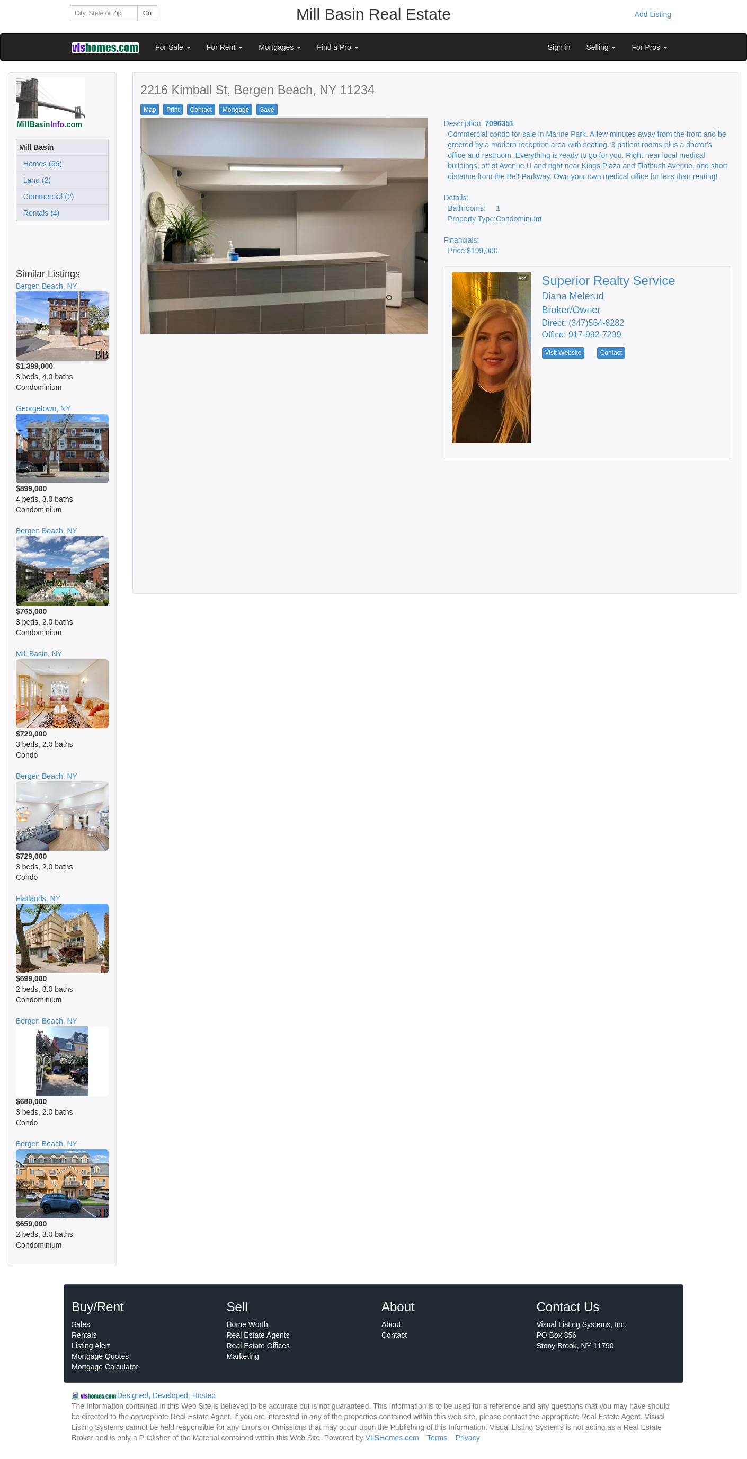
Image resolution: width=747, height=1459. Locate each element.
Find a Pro (337, 47)
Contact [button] (201, 109)
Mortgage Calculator (105, 1367)
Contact (394, 1335)
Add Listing (653, 14)
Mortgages (280, 47)
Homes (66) (40, 163)
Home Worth (247, 1324)
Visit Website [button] (563, 353)
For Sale (173, 47)
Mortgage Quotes (100, 1356)
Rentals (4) (39, 213)
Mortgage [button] (236, 109)
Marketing (243, 1356)
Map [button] (150, 109)
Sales (81, 1324)
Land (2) (35, 180)
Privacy (468, 1438)
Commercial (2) (46, 196)
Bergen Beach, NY (46, 286)
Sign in (559, 47)
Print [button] (173, 109)
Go (147, 13)
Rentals (84, 1335)
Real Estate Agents (258, 1335)
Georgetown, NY (43, 408)
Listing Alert (91, 1345)
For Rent (225, 47)
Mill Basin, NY (39, 654)
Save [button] (267, 109)
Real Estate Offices (258, 1345)
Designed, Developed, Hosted (166, 1395)
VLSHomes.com (392, 1438)
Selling (601, 47)
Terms (437, 1438)
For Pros (650, 47)
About (391, 1324)
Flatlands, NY (38, 898)
